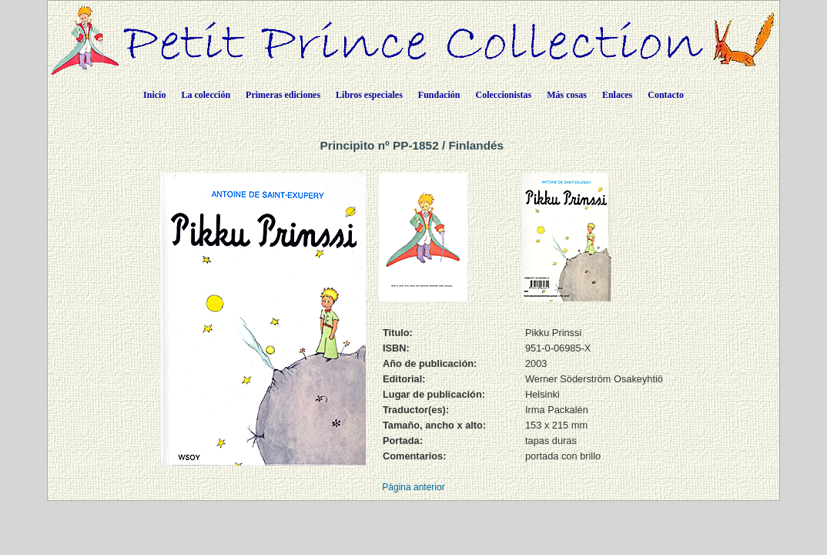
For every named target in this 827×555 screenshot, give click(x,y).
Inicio (154, 94)
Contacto (666, 94)
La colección (205, 94)
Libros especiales (369, 94)
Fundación (439, 94)
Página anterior (413, 487)
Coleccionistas (504, 94)
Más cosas (567, 94)
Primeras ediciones (283, 94)
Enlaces (617, 94)
